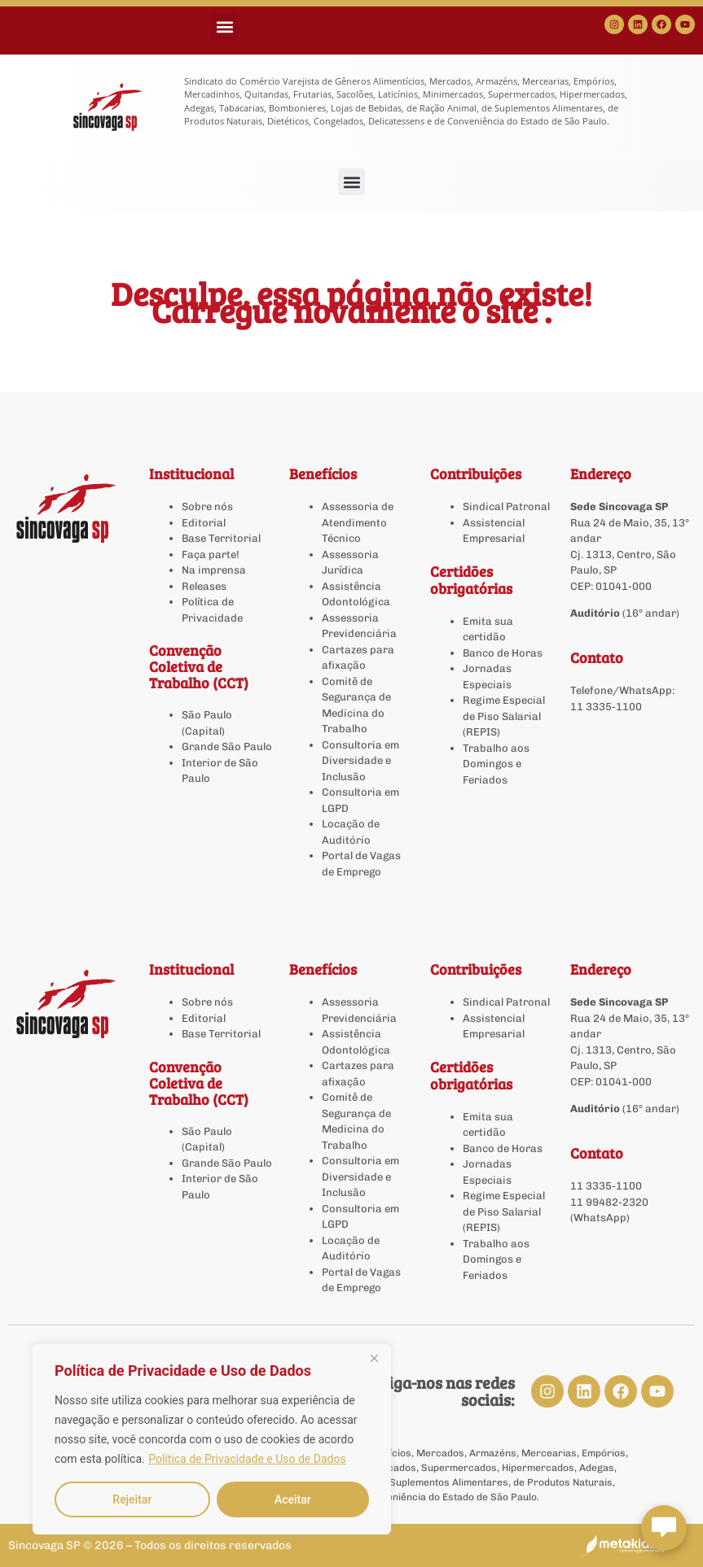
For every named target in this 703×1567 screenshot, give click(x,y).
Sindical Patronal (506, 506)
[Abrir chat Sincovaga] (664, 1528)
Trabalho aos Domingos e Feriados (496, 764)
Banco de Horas (503, 653)
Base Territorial (221, 538)
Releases (204, 586)
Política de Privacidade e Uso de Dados (246, 1458)
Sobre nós (207, 506)
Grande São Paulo (227, 746)
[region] (212, 1439)
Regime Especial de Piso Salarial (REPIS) (504, 716)
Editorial (204, 523)
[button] (224, 26)
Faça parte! (210, 554)
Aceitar (293, 1499)
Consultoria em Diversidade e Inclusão (360, 761)
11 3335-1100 (606, 707)
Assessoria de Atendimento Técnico (357, 522)
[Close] (374, 1358)
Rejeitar (132, 1499)
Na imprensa (214, 570)
